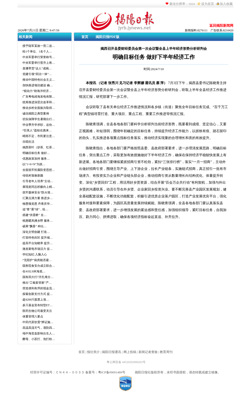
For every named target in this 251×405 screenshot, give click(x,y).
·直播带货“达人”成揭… (37, 68)
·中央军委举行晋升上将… (38, 62)
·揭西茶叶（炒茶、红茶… (38, 147)
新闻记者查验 (148, 352)
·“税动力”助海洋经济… (37, 91)
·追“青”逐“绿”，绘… (35, 209)
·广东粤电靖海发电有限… (38, 96)
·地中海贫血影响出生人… (38, 333)
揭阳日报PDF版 (107, 37)
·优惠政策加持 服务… (36, 158)
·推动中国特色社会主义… (38, 79)
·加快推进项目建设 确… (37, 85)
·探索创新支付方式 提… (37, 294)
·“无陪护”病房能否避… (37, 260)
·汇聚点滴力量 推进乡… (37, 198)
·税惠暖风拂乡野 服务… (37, 220)
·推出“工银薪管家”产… (37, 282)
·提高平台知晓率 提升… (37, 243)
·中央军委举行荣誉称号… (38, 57)
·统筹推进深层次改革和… (38, 102)
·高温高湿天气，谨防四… (38, 327)
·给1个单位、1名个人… (37, 51)
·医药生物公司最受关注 (37, 311)
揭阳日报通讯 (111, 352)
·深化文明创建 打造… (36, 232)
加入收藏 (226, 4)
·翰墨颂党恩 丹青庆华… (37, 203)
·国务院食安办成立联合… (38, 265)
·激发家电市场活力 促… (37, 249)
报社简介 (93, 352)
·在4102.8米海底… (33, 271)
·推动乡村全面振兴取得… (38, 108)
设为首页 (207, 4)
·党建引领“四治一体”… (37, 74)
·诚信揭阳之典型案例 (35, 113)
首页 (84, 37)
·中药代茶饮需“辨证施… (37, 322)
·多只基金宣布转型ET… (37, 305)
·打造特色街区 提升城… (37, 237)
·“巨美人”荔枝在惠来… (37, 130)
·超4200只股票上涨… (35, 299)
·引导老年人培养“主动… (37, 181)
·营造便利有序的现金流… (38, 288)
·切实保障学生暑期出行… (38, 119)
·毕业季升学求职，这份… (38, 125)
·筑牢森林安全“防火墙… (37, 192)
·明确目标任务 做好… (36, 153)
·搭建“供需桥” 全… (34, 215)
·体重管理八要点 (32, 316)
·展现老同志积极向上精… (38, 187)
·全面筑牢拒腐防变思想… (38, 170)
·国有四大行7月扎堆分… (37, 277)
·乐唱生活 (28, 141)
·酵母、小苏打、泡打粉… (38, 339)
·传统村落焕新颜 (32, 175)
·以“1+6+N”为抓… (33, 164)
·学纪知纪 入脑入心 (34, 254)
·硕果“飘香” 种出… (34, 226)
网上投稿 (130, 352)
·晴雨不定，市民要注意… (38, 136)
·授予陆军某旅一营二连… (38, 46)
